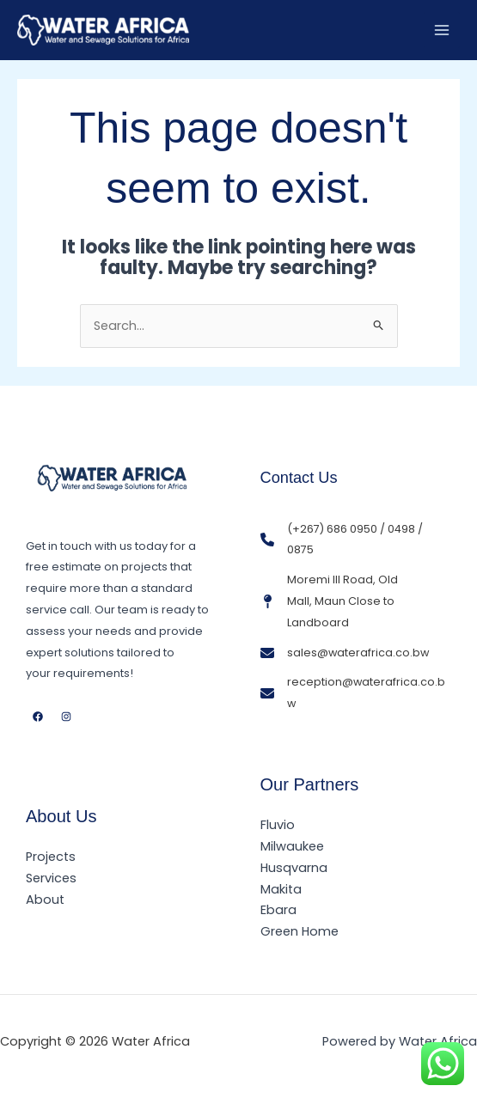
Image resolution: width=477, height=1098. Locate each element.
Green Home (299, 931)
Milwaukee (292, 846)
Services (51, 878)
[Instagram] (66, 717)
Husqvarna (293, 867)
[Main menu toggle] (442, 30)
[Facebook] (38, 717)
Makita (281, 889)
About (45, 899)
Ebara (278, 909)
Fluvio (277, 824)
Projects (51, 856)
